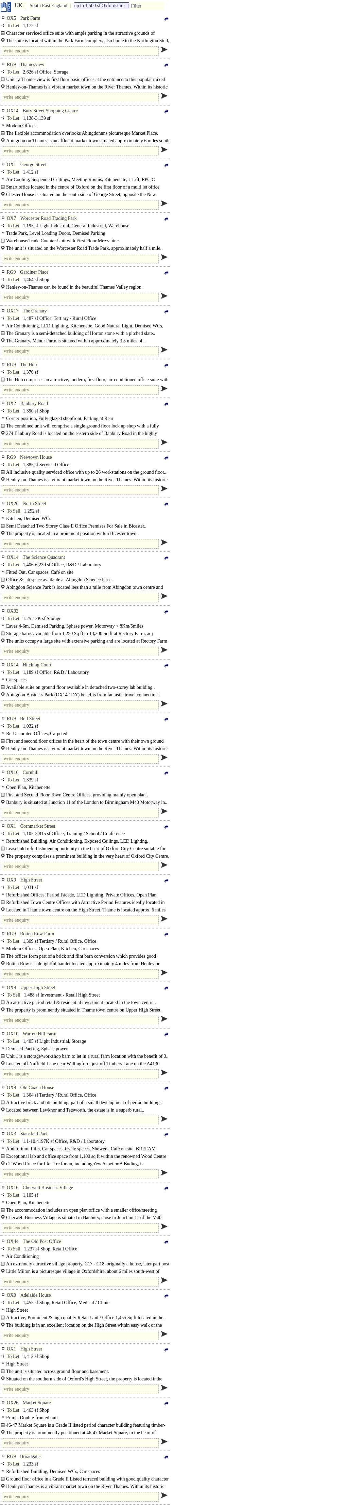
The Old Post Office (42, 1241)
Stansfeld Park (34, 1133)
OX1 (11, 164)
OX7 (11, 218)
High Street (31, 880)
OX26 (12, 503)
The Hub (28, 364)
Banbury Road (34, 403)
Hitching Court (37, 664)
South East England (48, 5)
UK (18, 5)
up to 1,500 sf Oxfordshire (99, 5)
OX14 (12, 110)
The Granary (35, 310)
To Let (13, 25)
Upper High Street (37, 987)
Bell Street (30, 718)
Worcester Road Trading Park (48, 218)
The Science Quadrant (44, 557)
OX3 (11, 1133)
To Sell (13, 511)
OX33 (12, 611)
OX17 (12, 310)
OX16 (12, 772)
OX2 (11, 403)
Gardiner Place (34, 272)
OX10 (12, 1033)
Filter (136, 6)
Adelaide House (35, 1295)
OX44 (12, 1241)
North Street (34, 503)
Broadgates (30, 1456)
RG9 (11, 64)
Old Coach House (37, 1087)
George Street (33, 164)
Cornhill (31, 772)
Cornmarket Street (37, 826)
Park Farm (30, 18)
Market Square (37, 1402)
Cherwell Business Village (48, 1187)
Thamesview (32, 64)
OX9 (11, 880)
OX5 (11, 18)
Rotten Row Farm (37, 933)
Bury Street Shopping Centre (50, 110)
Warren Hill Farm (39, 1033)
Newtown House (36, 457)
